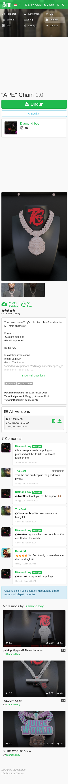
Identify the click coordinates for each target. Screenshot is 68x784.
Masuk (42, 590)
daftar (55, 590)
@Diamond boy (24, 513)
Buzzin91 (20, 551)
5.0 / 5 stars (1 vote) (10, 314)
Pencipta (37, 446)
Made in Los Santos (12, 773)
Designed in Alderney (13, 769)
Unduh (34, 104)
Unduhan (13, 306)
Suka (29, 306)
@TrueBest (22, 496)
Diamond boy (29, 123)
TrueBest (20, 470)
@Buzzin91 (22, 576)
